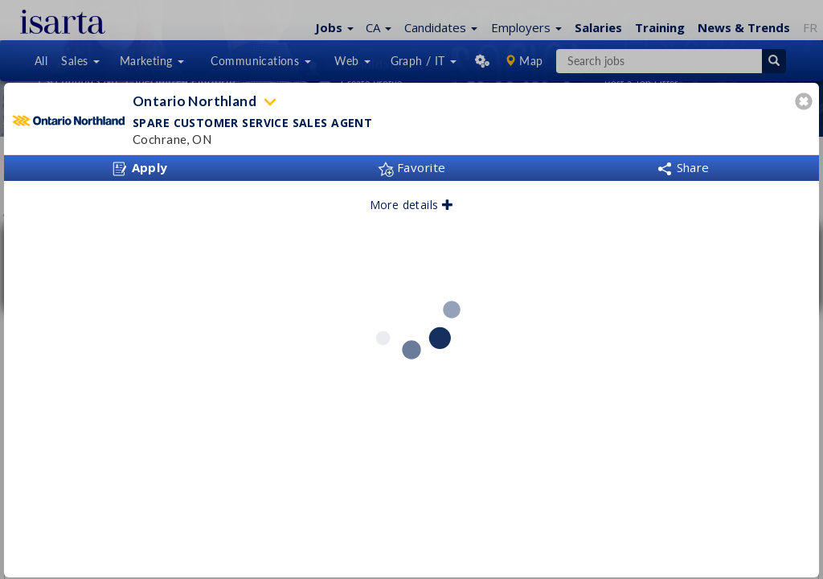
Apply (140, 168)
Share (683, 167)
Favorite (412, 167)
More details (412, 204)
